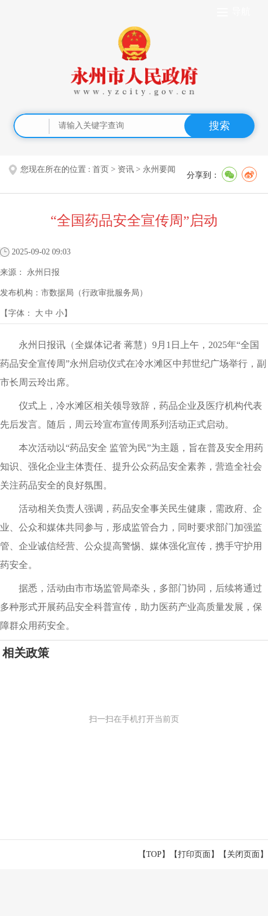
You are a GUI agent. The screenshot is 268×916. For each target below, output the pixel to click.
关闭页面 (243, 854)
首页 (100, 169)
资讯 (126, 169)
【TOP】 (154, 854)
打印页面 (194, 854)
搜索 (219, 126)
